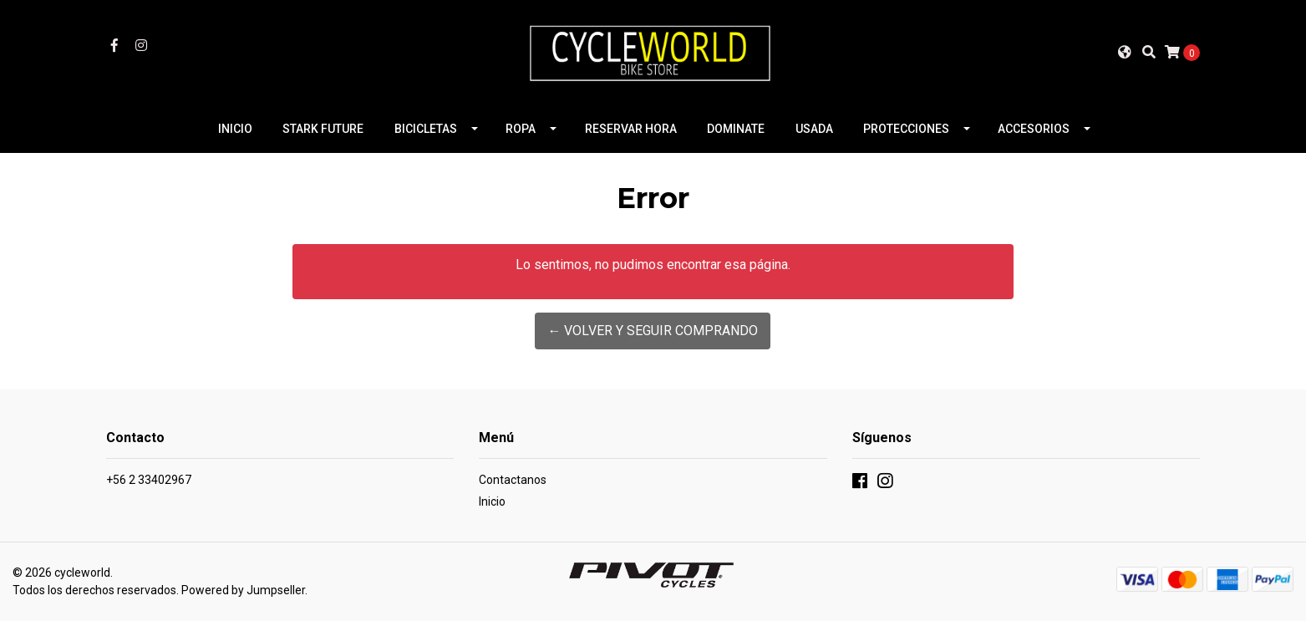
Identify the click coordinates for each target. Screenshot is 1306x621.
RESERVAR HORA (631, 128)
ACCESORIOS (1034, 128)
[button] (1124, 52)
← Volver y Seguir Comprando (652, 330)
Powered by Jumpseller (243, 590)
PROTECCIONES (906, 128)
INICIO (235, 128)
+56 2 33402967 (148, 479)
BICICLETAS (425, 128)
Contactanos (512, 479)
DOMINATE (736, 128)
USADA (814, 128)
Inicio (492, 501)
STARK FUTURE (322, 128)
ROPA (521, 128)
